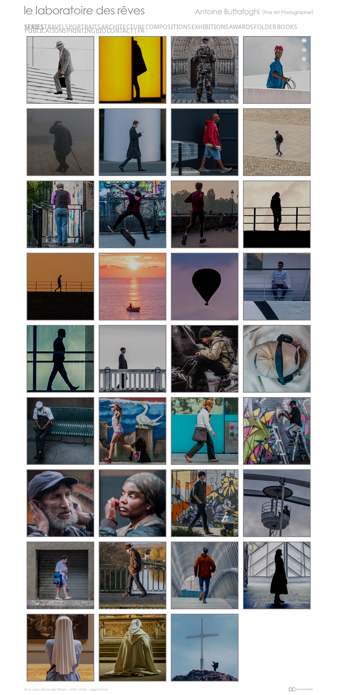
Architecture (84, 27)
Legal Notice (98, 689)
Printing (227, 27)
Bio (240, 27)
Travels (43, 27)
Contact (253, 27)
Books (185, 27)
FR (269, 27)
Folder (171, 27)
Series (29, 27)
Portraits (61, 27)
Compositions (111, 27)
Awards (156, 27)
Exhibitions (136, 27)
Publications (205, 27)
